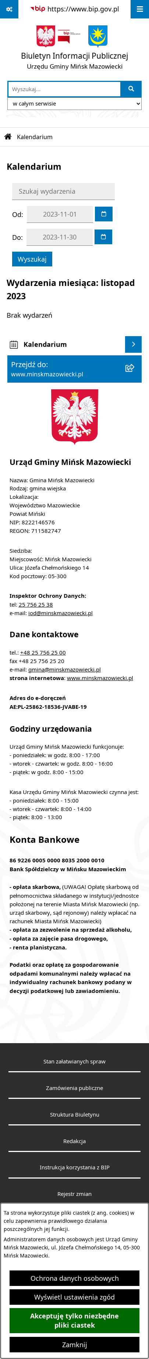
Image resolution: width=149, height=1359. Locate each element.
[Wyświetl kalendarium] (133, 344)
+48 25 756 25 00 (43, 652)
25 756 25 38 (36, 604)
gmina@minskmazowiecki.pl (64, 669)
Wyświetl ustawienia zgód (74, 1297)
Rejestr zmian (74, 1193)
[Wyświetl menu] (140, 9)
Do (16, 237)
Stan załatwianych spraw (74, 1061)
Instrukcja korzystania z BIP (75, 1167)
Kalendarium (35, 137)
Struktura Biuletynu (74, 1114)
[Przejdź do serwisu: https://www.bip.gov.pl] (74, 9)
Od (16, 214)
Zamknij (74, 1344)
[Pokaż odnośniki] (9, 9)
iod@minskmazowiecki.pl (60, 613)
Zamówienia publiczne (74, 1087)
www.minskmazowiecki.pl (100, 678)
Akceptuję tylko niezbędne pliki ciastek (74, 1320)
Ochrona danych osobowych (75, 1278)
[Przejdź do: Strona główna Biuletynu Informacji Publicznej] (8, 137)
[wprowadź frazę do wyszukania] (64, 89)
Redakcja (74, 1141)
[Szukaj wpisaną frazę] (131, 89)
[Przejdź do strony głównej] (74, 49)
